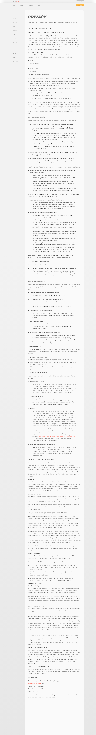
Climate (15, 22)
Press (14, 50)
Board (14, 18)
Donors (15, 30)
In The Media (30, 5)
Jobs (14, 34)
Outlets (15, 46)
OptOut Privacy (17, 42)
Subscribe (80, 1)
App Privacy (16, 15)
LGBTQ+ (14, 38)
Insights (21, 5)
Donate (80, 5)
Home (14, 5)
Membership (16, 61)
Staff (14, 57)
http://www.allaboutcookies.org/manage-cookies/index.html (57, 437)
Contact (15, 26)
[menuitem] (14, 5)
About (14, 11)
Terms (14, 53)
